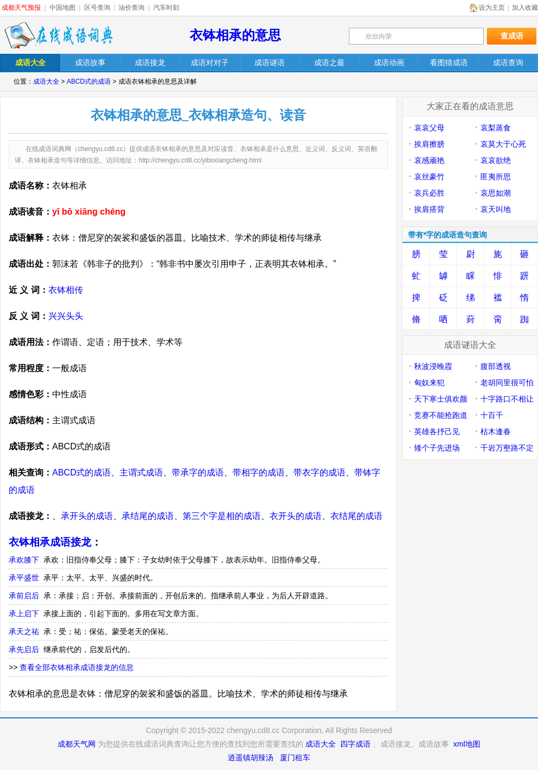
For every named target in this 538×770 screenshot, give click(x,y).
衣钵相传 (65, 290)
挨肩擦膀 (429, 144)
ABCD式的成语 (89, 81)
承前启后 (24, 595)
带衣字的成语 (319, 472)
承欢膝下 (24, 559)
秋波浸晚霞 (433, 366)
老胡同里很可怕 (507, 382)
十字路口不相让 (507, 399)
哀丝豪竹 (429, 176)
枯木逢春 (495, 431)
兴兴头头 (65, 316)
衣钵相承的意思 (235, 35)
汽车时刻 (166, 7)
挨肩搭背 (429, 209)
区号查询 (97, 7)
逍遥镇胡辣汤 (250, 757)
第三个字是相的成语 (222, 516)
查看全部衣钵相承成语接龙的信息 (77, 667)
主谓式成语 (141, 472)
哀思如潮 (495, 193)
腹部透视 (495, 366)
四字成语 (355, 744)
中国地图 (62, 7)
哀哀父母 (429, 127)
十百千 (491, 415)
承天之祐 (24, 631)
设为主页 (492, 7)
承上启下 (24, 613)
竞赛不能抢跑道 (440, 415)
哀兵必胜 (429, 193)
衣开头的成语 (296, 516)
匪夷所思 (495, 176)
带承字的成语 (198, 472)
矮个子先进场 (437, 447)
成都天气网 (77, 744)
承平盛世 (24, 577)
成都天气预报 (21, 7)
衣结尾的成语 (356, 516)
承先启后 (24, 649)
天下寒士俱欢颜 (440, 399)
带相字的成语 (259, 472)
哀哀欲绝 (495, 160)
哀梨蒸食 (495, 127)
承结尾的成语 (148, 516)
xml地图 (466, 744)
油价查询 (131, 7)
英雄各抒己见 (437, 431)
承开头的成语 (87, 516)
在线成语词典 (58, 35)
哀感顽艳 (429, 160)
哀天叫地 (495, 209)
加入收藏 (525, 7)
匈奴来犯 (429, 382)
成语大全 (46, 81)
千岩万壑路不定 (507, 447)
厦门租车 (295, 757)
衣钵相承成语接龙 (50, 542)
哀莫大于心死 (503, 144)
